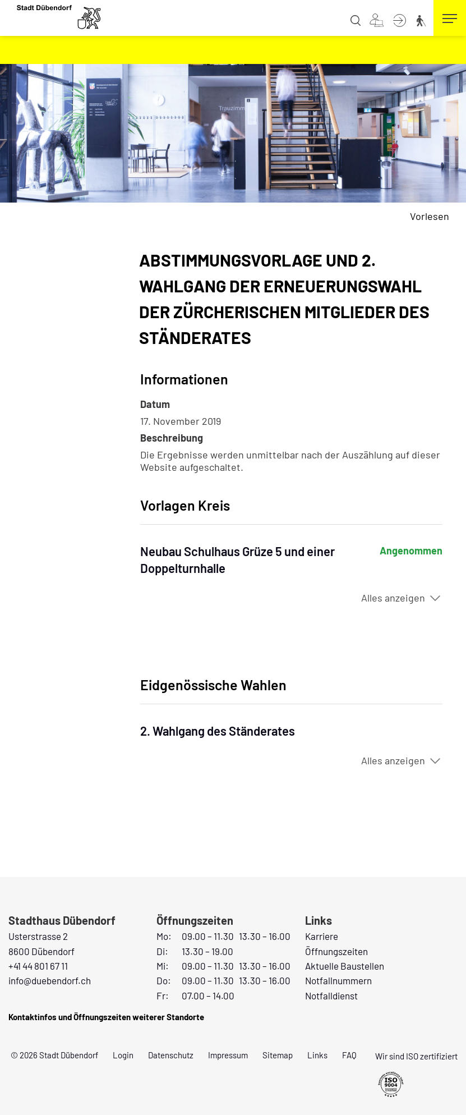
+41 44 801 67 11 (38, 965)
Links (317, 1055)
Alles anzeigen (393, 597)
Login (123, 1055)
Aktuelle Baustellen (344, 965)
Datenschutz (170, 1055)
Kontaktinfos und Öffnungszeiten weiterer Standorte (106, 1017)
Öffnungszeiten (336, 951)
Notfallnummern (338, 980)
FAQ (349, 1055)
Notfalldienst (331, 995)
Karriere (321, 936)
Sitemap (277, 1055)
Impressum (228, 1055)
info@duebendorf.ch (49, 980)
